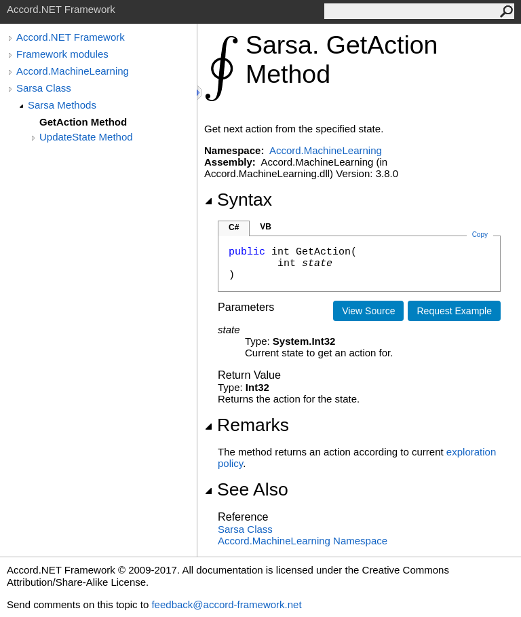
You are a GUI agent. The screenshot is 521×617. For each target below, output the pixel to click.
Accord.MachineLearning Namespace (302, 540)
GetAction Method (83, 122)
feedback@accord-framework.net (226, 604)
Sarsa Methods (62, 105)
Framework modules (62, 54)
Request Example (454, 310)
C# (234, 227)
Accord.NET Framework (70, 37)
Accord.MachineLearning (72, 71)
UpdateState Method (86, 137)
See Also (246, 489)
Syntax (238, 199)
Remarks (246, 425)
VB (265, 226)
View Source (368, 310)
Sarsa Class (43, 88)
